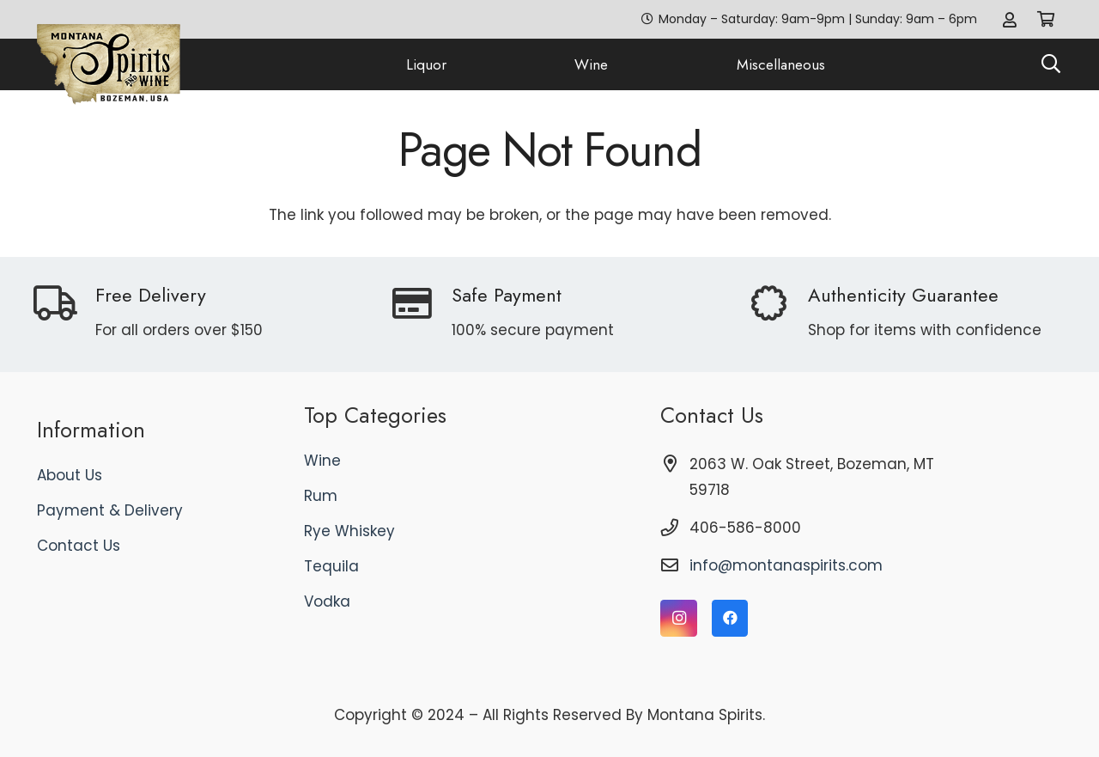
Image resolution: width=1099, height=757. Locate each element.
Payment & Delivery (110, 510)
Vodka (327, 601)
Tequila (331, 566)
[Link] (1010, 19)
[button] (1051, 64)
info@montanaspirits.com (786, 565)
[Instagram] (678, 618)
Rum (320, 495)
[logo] (109, 65)
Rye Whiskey (349, 531)
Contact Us (78, 545)
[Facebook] (730, 618)
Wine (322, 460)
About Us (69, 475)
